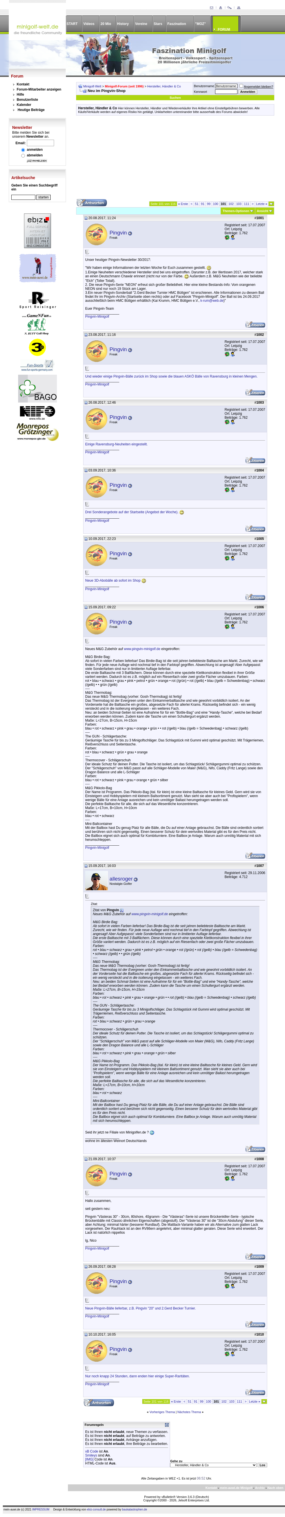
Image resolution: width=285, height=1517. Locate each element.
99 (208, 204)
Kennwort (200, 91)
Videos (88, 24)
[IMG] (89, 1459)
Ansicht (262, 211)
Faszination (176, 24)
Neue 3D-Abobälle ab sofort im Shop (115, 581)
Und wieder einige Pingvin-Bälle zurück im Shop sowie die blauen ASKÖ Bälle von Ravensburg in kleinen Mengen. (171, 376)
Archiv (260, 1487)
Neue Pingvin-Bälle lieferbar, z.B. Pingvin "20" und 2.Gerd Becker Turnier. (140, 1308)
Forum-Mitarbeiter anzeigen (39, 89)
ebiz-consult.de (96, 1509)
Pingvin (118, 233)
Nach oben (275, 1487)
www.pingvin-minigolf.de (142, 649)
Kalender (24, 105)
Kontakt (23, 84)
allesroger (121, 879)
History (123, 24)
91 (202, 204)
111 (246, 204)
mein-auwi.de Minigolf (236, 1487)
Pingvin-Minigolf (97, 317)
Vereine (141, 24)
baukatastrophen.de (134, 1509)
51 (196, 204)
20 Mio (105, 24)
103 (238, 204)
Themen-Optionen (235, 211)
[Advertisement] (175, 159)
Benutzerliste (27, 100)
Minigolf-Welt (92, 86)
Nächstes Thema (189, 1412)
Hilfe (20, 95)
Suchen (175, 97)
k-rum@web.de (212, 301)
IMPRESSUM (41, 1509)
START (72, 24)
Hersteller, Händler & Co (164, 86)
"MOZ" (200, 24)
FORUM (224, 30)
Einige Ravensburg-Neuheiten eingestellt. (116, 444)
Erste (183, 204)
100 (215, 204)
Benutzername (204, 86)
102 (230, 204)
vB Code (91, 1451)
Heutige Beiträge (31, 110)
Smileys (91, 1455)
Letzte (261, 204)
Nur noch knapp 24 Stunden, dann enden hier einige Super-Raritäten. (137, 1376)
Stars (158, 24)
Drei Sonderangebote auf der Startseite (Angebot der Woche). (134, 512)
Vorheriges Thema (162, 1412)
